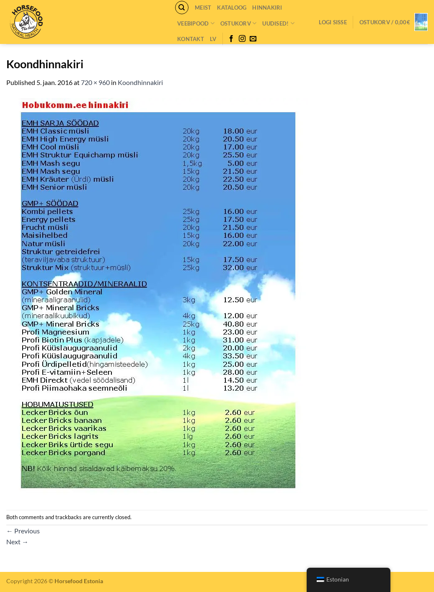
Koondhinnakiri (140, 82)
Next (17, 542)
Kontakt (190, 39)
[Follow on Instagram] (242, 39)
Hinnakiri (267, 7)
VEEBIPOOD (195, 23)
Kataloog (231, 7)
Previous (23, 531)
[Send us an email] (253, 39)
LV (213, 39)
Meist (203, 7)
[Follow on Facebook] (231, 39)
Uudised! (278, 23)
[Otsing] (182, 7)
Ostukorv (238, 23)
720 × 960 (95, 82)
